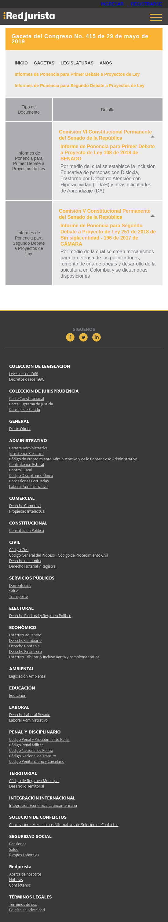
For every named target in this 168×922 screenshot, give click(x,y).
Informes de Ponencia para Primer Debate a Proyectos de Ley (77, 74)
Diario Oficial (20, 428)
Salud (13, 591)
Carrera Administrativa (28, 448)
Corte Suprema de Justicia (31, 404)
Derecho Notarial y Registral (33, 566)
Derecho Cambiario (25, 640)
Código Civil (18, 549)
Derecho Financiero (25, 651)
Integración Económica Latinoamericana (43, 805)
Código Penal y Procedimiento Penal (39, 739)
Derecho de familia (25, 560)
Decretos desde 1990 (27, 379)
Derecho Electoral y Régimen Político (40, 615)
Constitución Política (26, 530)
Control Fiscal (20, 470)
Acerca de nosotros (25, 874)
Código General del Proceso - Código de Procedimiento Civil (58, 555)
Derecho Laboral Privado (29, 714)
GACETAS (44, 62)
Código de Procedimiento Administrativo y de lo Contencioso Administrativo (73, 459)
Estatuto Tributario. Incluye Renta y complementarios (54, 656)
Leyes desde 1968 (23, 373)
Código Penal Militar (26, 744)
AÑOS (106, 62)
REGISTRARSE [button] (146, 4)
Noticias (16, 879)
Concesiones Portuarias (29, 481)
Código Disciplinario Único (31, 475)
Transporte (18, 596)
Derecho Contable (24, 645)
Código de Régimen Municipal (34, 780)
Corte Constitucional (26, 398)
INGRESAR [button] (112, 4)
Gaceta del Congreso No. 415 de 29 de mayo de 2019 (80, 39)
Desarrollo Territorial (26, 786)
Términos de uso (23, 904)
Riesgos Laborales (24, 854)
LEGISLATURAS (76, 62)
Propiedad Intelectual (27, 511)
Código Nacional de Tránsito (32, 755)
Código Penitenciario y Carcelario (36, 761)
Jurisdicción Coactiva (26, 453)
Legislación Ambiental (27, 676)
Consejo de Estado (24, 409)
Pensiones (17, 843)
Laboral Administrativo (28, 486)
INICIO (21, 62)
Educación (17, 695)
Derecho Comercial (25, 505)
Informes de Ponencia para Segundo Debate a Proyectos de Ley (79, 85)
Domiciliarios (20, 585)
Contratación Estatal (26, 464)
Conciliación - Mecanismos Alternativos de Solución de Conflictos (64, 824)
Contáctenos (20, 885)
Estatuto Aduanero (25, 634)
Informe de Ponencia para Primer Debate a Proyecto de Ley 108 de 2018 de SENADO (107, 152)
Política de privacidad (27, 909)
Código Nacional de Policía (31, 750)
